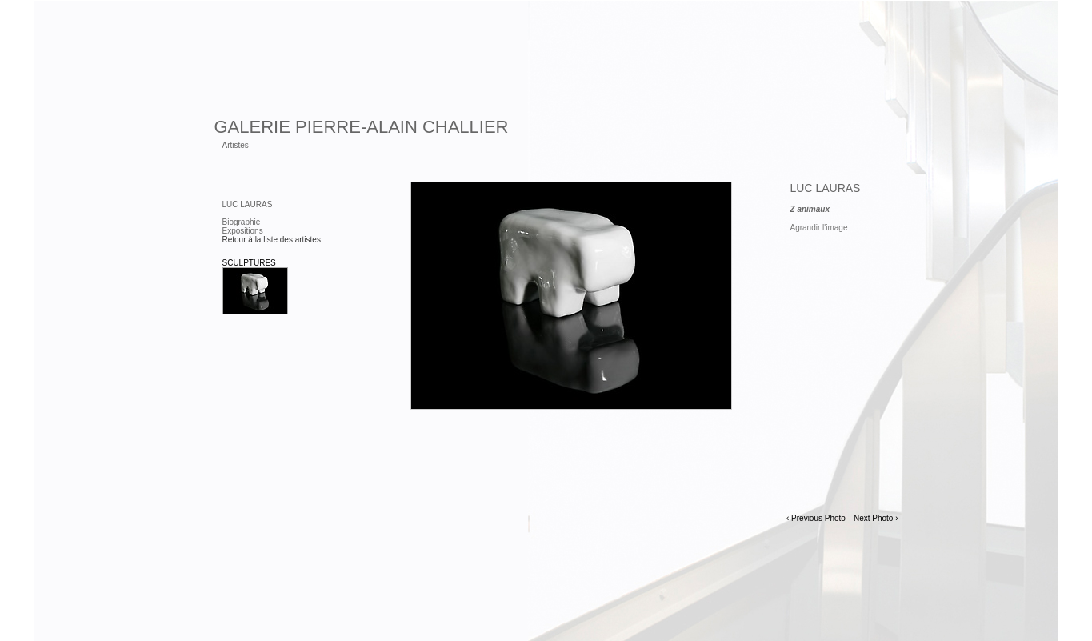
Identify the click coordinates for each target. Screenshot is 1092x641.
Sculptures (249, 262)
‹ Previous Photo (816, 518)
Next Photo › (876, 518)
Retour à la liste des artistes (271, 239)
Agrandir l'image (819, 227)
